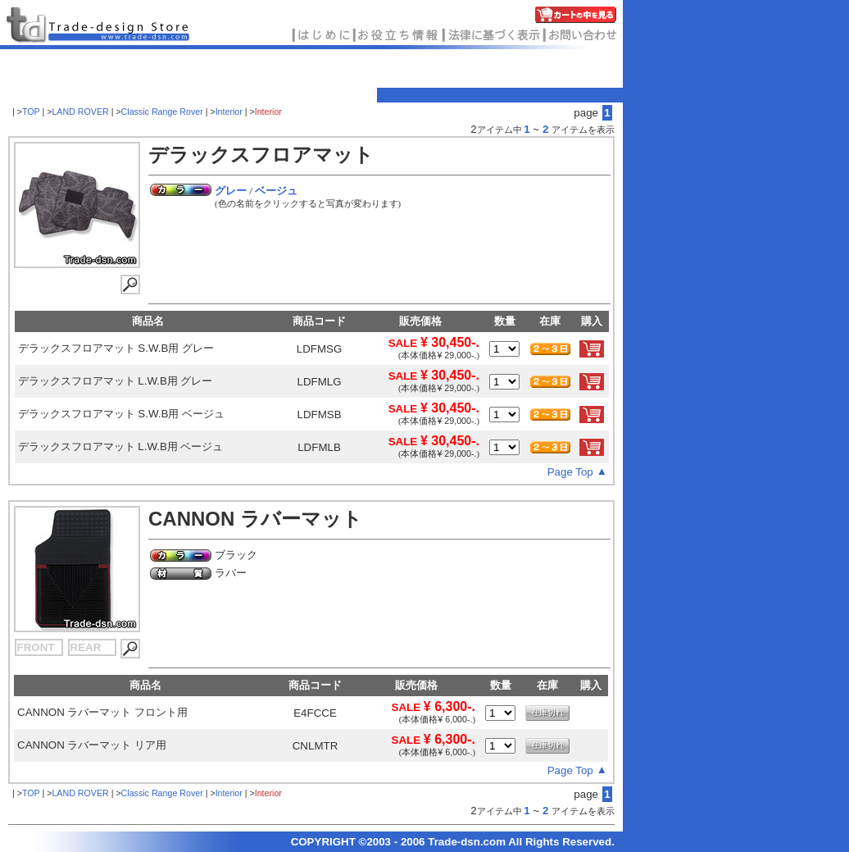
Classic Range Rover (162, 111)
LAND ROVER (81, 111)
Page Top (570, 472)
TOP (31, 111)
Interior (229, 111)
